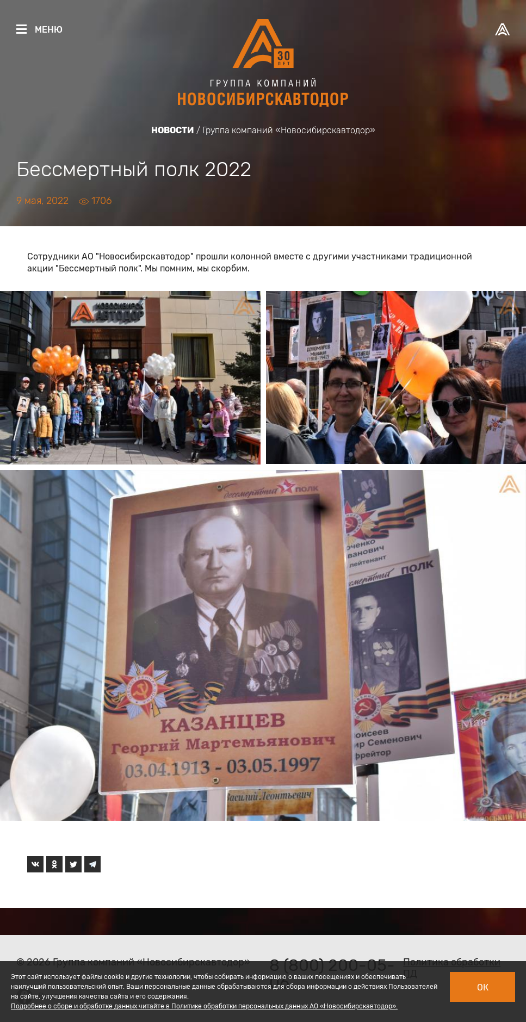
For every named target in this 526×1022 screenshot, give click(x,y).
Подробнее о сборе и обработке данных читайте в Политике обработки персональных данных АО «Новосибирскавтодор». (204, 1006)
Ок (482, 987)
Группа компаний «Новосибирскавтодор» (288, 130)
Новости (172, 130)
